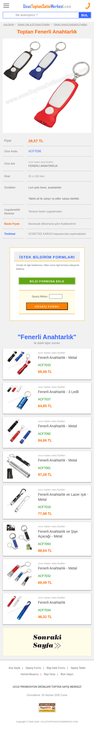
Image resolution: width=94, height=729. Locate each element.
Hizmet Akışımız (30, 674)
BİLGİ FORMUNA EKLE (47, 281)
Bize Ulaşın (67, 674)
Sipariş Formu (33, 668)
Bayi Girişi (49, 674)
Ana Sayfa (9, 24)
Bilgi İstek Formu (56, 668)
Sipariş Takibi (78, 668)
